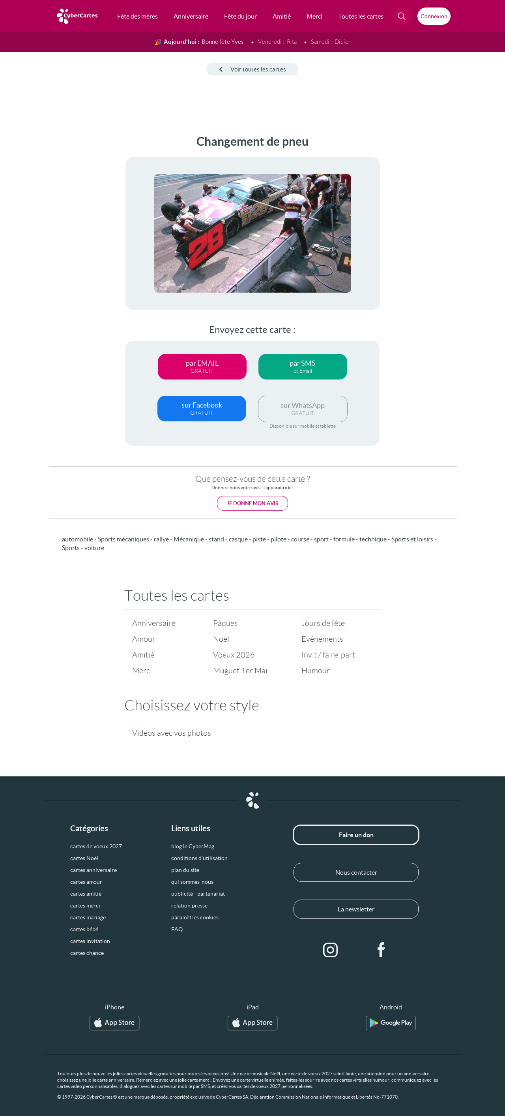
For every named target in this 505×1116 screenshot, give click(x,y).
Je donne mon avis (252, 503)
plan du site (185, 870)
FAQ (177, 929)
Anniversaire (154, 623)
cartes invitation (90, 941)
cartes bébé (84, 929)
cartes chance (87, 953)
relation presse (189, 905)
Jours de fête (323, 623)
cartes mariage (88, 917)
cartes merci (85, 905)
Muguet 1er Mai (240, 670)
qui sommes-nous (192, 882)
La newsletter (356, 909)
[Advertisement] (59, 253)
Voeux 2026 (234, 654)
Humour (315, 670)
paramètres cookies (195, 917)
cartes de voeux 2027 (96, 846)
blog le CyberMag (192, 846)
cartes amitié (85, 894)
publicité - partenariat (198, 894)
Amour (143, 639)
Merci (142, 670)
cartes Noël (84, 858)
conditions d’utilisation (199, 858)
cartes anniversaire (93, 870)
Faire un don (356, 834)
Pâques (225, 623)
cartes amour (86, 882)
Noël (221, 639)
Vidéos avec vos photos (171, 733)
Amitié (143, 654)
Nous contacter (356, 872)
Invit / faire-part (328, 654)
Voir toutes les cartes (252, 69)
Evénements (322, 639)
